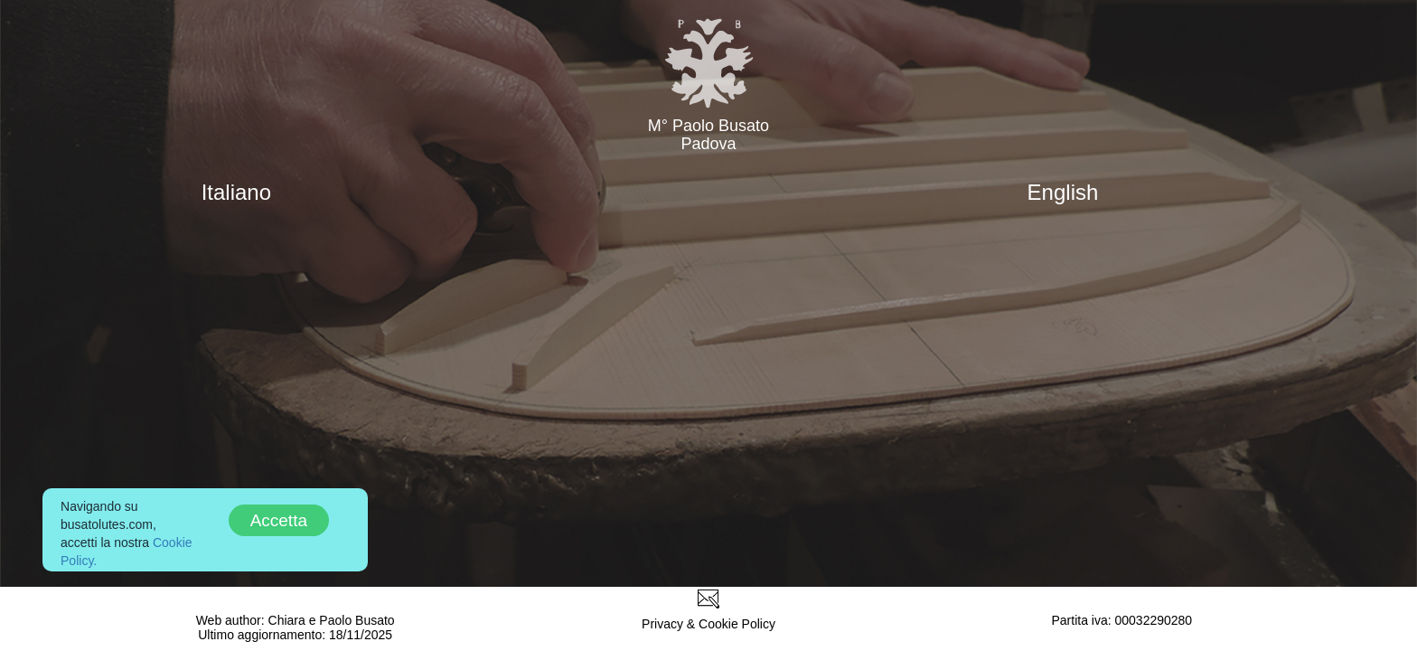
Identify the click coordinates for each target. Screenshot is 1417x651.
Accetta (278, 520)
